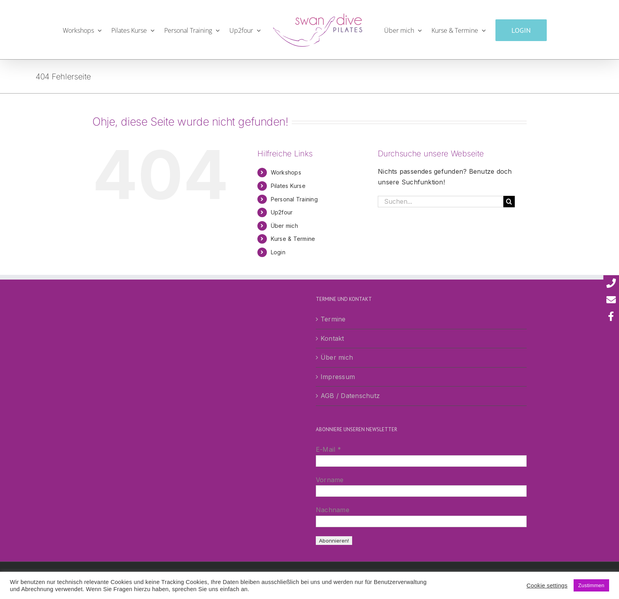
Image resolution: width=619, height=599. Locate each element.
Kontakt (332, 338)
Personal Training (294, 199)
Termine (333, 319)
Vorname (330, 480)
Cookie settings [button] (547, 585)
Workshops (286, 172)
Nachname (332, 510)
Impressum (338, 377)
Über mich (284, 225)
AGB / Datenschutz (350, 396)
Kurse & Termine (293, 238)
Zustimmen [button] (591, 585)
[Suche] (509, 201)
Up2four (282, 212)
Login (278, 252)
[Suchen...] (440, 201)
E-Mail (328, 449)
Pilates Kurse (288, 185)
